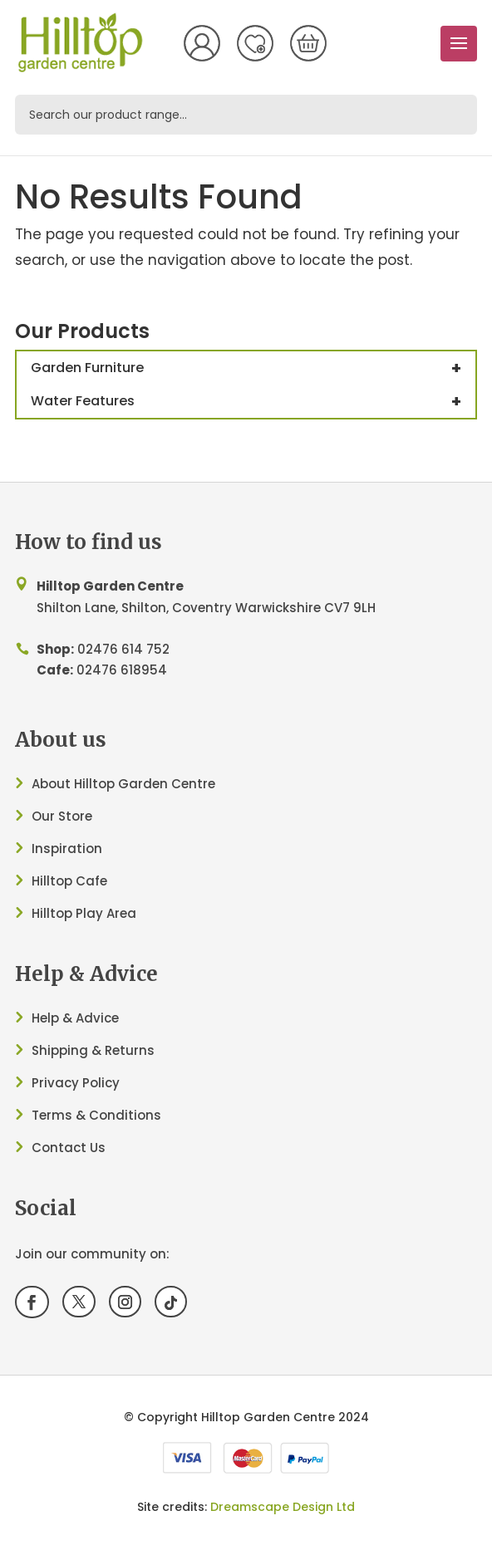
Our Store (62, 816)
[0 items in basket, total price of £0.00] (308, 43)
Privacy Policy (76, 1082)
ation (84, 848)
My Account (202, 43)
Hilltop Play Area (84, 913)
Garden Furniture (253, 368)
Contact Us (69, 1147)
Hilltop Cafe (69, 881)
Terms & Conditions (96, 1115)
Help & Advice (75, 1018)
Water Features (253, 401)
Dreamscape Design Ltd (282, 1506)
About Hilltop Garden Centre (123, 783)
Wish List (255, 43)
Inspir (49, 848)
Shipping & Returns (93, 1050)
